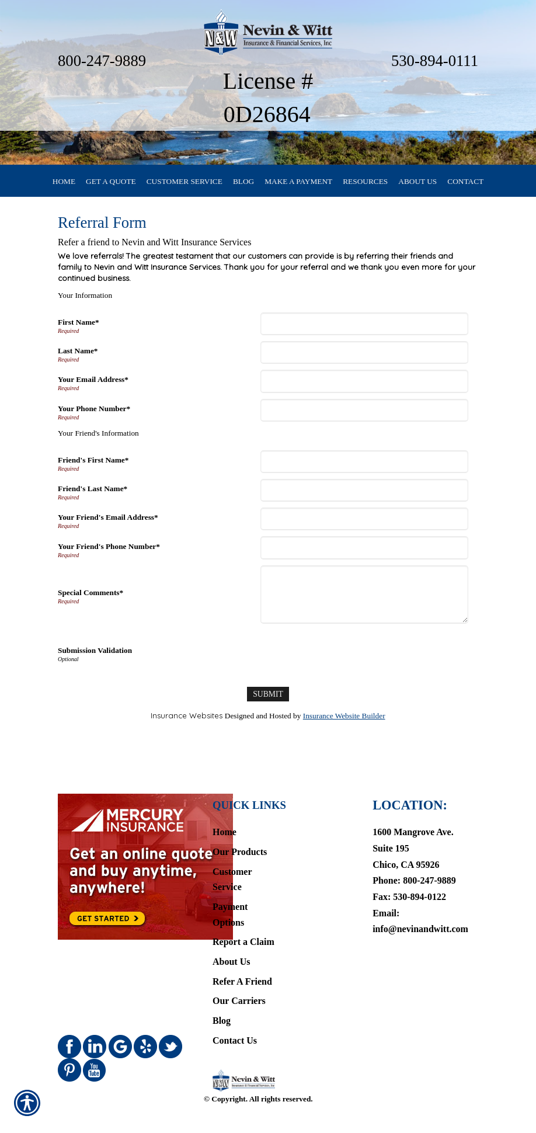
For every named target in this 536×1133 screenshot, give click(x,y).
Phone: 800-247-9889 (414, 862)
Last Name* (78, 357)
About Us (231, 943)
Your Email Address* (93, 386)
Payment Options (230, 896)
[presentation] (351, 659)
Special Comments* (90, 599)
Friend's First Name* (93, 467)
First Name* (78, 329)
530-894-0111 (434, 60)
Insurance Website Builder (344, 722)
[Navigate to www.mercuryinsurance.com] (122, 848)
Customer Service (232, 861)
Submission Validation (95, 657)
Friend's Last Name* (92, 495)
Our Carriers (239, 982)
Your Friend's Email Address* (108, 524)
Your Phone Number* (94, 415)
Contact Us (235, 1022)
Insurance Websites (186, 722)
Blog (222, 1002)
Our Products (240, 833)
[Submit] (268, 701)
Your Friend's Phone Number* (109, 553)
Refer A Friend (242, 963)
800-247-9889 (102, 60)
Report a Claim (243, 923)
